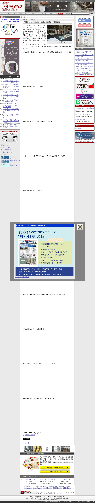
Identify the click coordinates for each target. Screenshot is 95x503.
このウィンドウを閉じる (22, 277)
